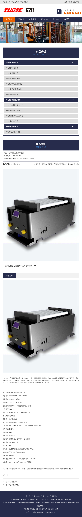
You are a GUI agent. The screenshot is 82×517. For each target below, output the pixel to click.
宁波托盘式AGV (14, 482)
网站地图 (55, 509)
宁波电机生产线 (12, 121)
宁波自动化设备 (12, 126)
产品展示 (32, 19)
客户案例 (56, 19)
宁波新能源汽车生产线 (14, 116)
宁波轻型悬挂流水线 (14, 84)
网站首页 (9, 19)
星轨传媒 (36, 512)
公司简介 (20, 19)
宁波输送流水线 (12, 62)
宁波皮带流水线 (12, 94)
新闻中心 (44, 19)
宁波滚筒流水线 (12, 68)
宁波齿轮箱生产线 (13, 110)
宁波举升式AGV (14, 485)
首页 (43, 164)
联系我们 (67, 19)
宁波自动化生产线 (13, 100)
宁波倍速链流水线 (13, 78)
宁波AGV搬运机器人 (14, 132)
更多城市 (42, 509)
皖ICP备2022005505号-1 (47, 512)
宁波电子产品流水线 (14, 89)
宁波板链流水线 (12, 73)
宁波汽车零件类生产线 (14, 105)
